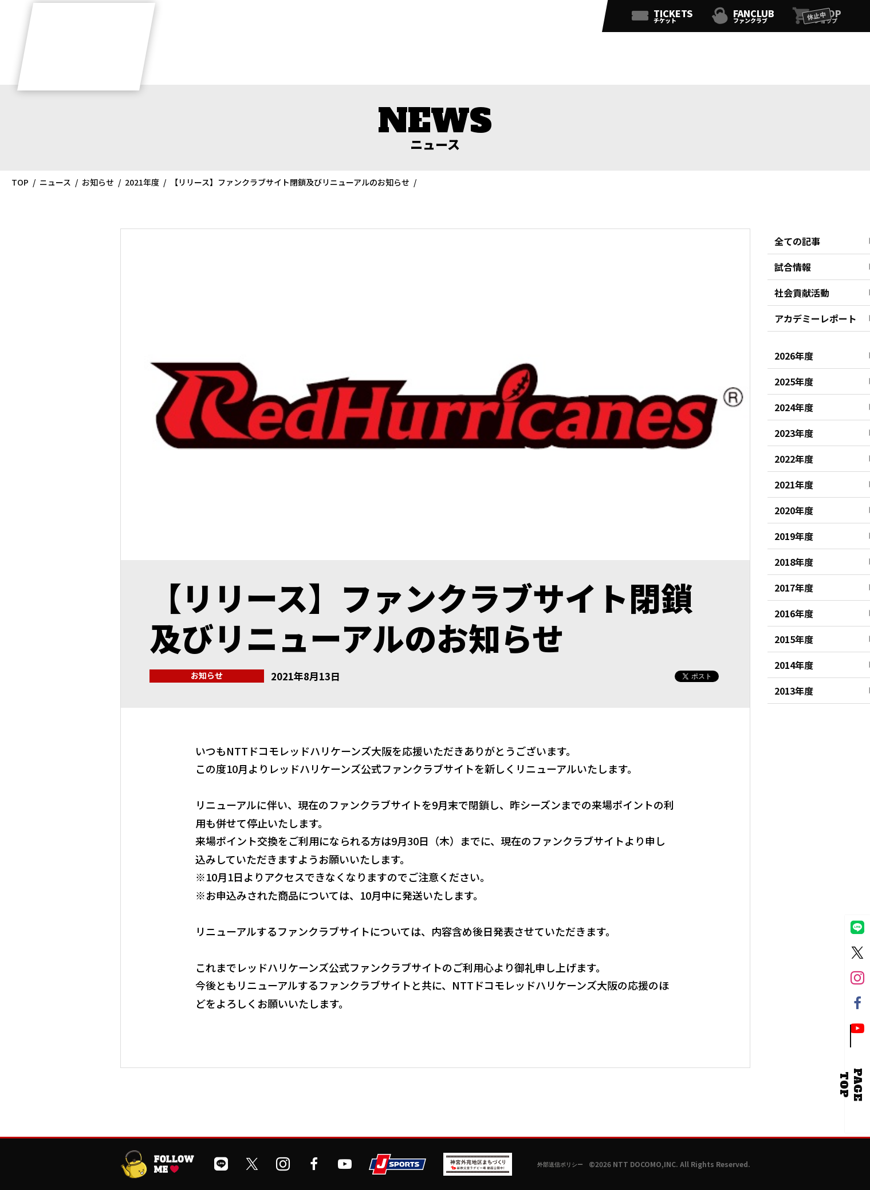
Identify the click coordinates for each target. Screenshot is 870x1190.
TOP (20, 182)
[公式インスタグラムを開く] (520, 18)
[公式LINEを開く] (470, 18)
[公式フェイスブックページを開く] (546, 18)
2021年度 (142, 182)
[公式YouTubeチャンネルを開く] (571, 18)
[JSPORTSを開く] (397, 1170)
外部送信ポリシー (560, 1164)
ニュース (55, 182)
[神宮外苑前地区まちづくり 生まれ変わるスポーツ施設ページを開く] (477, 1171)
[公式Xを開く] (495, 18)
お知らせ (98, 182)
